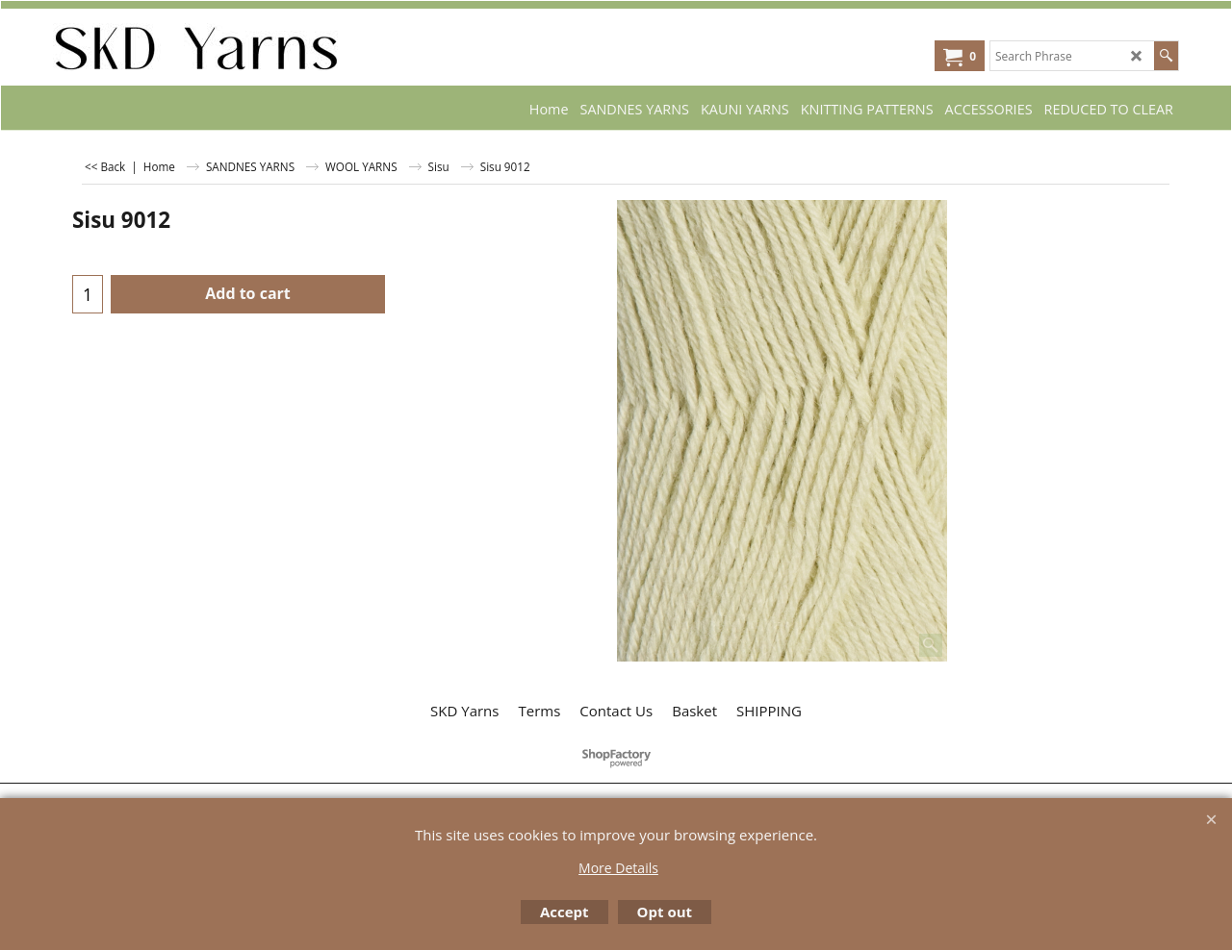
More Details (618, 868)
